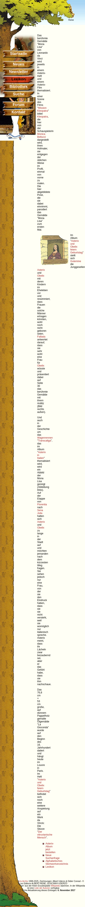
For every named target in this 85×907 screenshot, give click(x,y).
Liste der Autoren (42, 888)
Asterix (41, 269)
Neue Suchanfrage (52, 857)
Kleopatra (42, 116)
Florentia (42, 504)
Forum (18, 105)
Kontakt (18, 112)
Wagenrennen (45, 437)
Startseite (18, 54)
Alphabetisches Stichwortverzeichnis (56, 862)
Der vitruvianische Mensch (44, 834)
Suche (18, 94)
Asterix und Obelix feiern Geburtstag (76, 246)
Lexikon (49, 866)
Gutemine (75, 261)
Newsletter (18, 72)
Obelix (40, 275)
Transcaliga (44, 440)
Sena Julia (40, 512)
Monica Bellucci (41, 135)
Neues (18, 64)
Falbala (41, 336)
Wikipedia (55, 886)
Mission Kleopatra (42, 109)
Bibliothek (19, 87)
